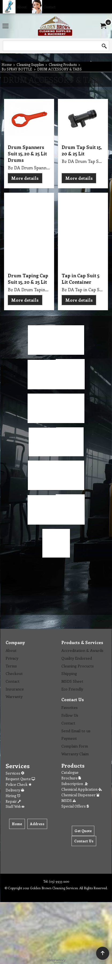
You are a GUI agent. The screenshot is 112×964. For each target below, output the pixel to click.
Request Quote (20, 778)
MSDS (68, 800)
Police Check (19, 784)
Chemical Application (81, 789)
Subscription (75, 783)
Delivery (15, 790)
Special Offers (75, 806)
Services (15, 773)
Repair (13, 801)
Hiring (13, 795)
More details (25, 178)
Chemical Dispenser (80, 794)
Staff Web (15, 806)
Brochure (71, 777)
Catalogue (70, 772)
